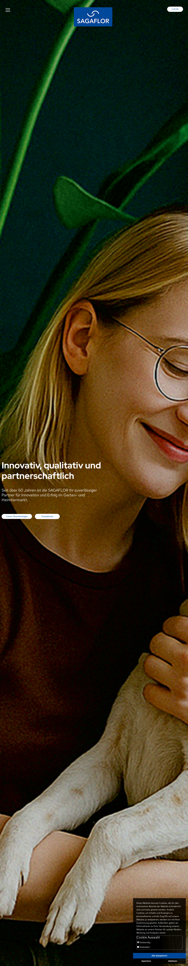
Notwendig (143, 942)
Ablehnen (172, 961)
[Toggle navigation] (7, 10)
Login (175, 9)
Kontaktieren (47, 516)
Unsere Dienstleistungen (17, 516)
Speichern (146, 961)
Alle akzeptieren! (159, 956)
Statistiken (143, 947)
